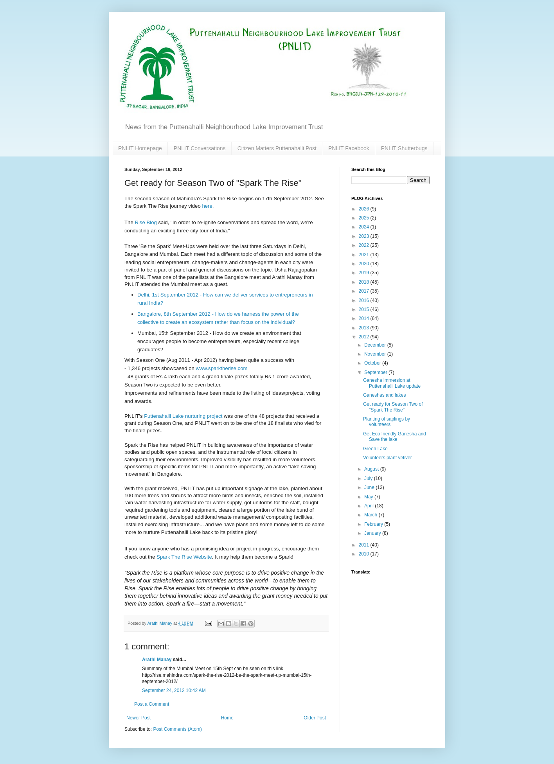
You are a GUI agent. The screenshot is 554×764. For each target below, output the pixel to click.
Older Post (315, 718)
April (369, 506)
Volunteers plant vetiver (387, 457)
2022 (365, 245)
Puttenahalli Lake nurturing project (183, 416)
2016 (365, 300)
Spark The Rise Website (184, 557)
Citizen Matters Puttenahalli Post (277, 148)
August (372, 469)
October (373, 363)
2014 (365, 318)
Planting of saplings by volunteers (386, 421)
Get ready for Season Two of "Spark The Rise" (393, 406)
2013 (365, 328)
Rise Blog (145, 222)
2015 (365, 309)
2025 (365, 218)
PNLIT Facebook (348, 148)
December (375, 345)
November (375, 354)
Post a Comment (151, 704)
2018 (365, 282)
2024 (365, 227)
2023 (365, 236)
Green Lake (375, 448)
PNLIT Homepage (140, 148)
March (371, 515)
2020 (365, 263)
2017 (365, 291)
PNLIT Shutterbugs (404, 148)
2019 (365, 272)
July (369, 478)
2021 (365, 254)
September (376, 372)
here (207, 206)
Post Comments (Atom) (177, 729)
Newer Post (138, 718)
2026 (365, 209)
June (370, 487)
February (374, 524)
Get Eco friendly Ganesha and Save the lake (394, 436)
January (373, 533)
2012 (365, 337)
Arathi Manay (156, 659)
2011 (365, 545)
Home (227, 718)
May (369, 497)
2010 (365, 554)
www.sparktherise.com (222, 368)
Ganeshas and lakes (384, 395)
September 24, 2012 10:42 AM (174, 690)
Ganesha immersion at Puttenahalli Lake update (392, 383)
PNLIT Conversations (200, 148)
